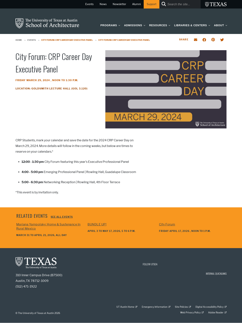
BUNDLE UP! (97, 224)
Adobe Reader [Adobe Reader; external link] (215, 312)
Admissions (133, 25)
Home (19, 40)
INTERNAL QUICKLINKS (216, 273)
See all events (62, 216)
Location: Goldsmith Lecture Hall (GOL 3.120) (52, 88)
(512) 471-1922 (26, 286)
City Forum (167, 224)
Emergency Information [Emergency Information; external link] (154, 306)
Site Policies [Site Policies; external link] (181, 306)
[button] (118, 25)
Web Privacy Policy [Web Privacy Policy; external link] (190, 312)
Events (31, 40)
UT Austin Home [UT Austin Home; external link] (125, 306)
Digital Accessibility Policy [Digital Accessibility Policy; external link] (209, 306)
